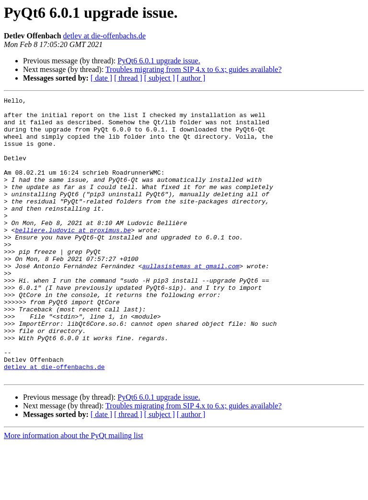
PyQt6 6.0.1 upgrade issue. (158, 61)
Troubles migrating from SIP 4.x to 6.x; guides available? (193, 69)
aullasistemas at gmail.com (191, 300)
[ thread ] (128, 78)
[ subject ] (159, 78)
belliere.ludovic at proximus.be (73, 257)
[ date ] (101, 78)
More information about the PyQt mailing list (73, 492)
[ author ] (191, 78)
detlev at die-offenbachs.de (104, 36)
